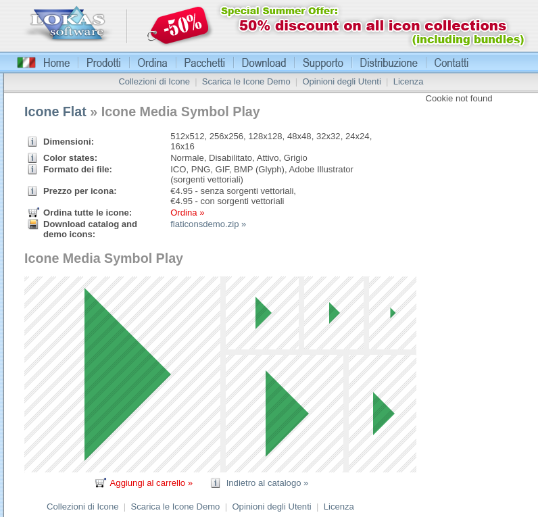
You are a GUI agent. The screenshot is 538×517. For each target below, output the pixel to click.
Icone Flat (55, 111)
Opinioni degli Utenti (341, 81)
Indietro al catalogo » (267, 483)
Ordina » (187, 212)
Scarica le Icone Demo (246, 81)
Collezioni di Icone (154, 81)
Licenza (408, 81)
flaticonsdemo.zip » (208, 224)
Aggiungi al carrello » (151, 483)
